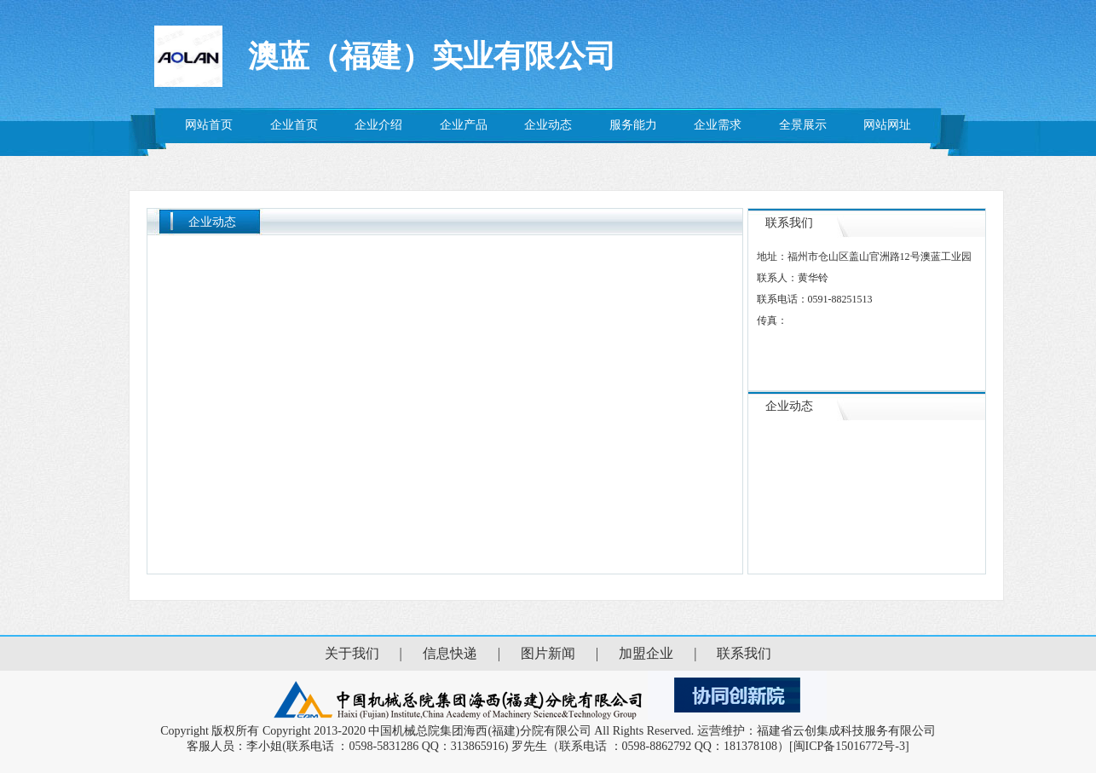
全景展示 (803, 124)
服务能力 (633, 124)
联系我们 (744, 653)
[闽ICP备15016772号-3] (849, 746)
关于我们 (352, 653)
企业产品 (463, 124)
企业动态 (548, 124)
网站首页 (209, 124)
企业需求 (717, 124)
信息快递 (450, 653)
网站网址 (887, 124)
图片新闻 (548, 653)
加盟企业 (646, 653)
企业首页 (294, 124)
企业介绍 (378, 124)
